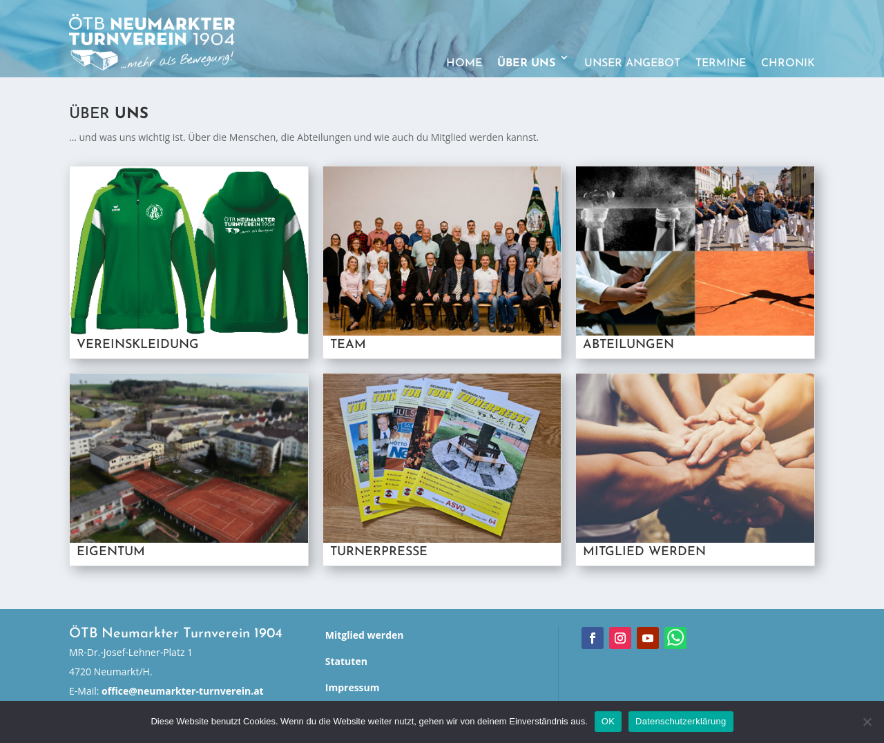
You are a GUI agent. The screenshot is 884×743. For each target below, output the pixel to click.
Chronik (788, 63)
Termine (720, 63)
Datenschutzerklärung (680, 721)
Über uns (526, 63)
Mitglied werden (364, 634)
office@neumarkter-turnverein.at (183, 690)
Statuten (346, 661)
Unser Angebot (632, 63)
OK (608, 721)
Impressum (352, 687)
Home (464, 63)
